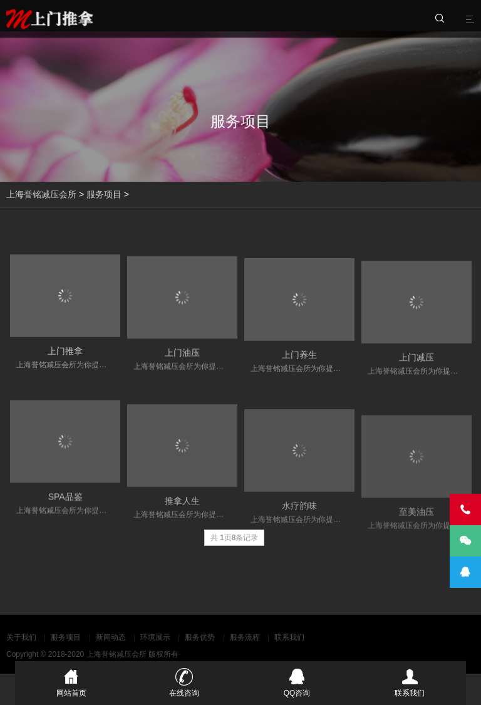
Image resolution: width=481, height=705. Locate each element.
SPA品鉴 (65, 508)
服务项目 (104, 194)
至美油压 (416, 531)
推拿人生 (182, 514)
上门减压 (416, 366)
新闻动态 (111, 637)
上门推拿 (65, 355)
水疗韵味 (299, 521)
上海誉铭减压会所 (41, 194)
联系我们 (289, 637)
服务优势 (200, 637)
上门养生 (299, 362)
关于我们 (21, 637)
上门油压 (182, 358)
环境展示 (155, 637)
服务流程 (245, 637)
